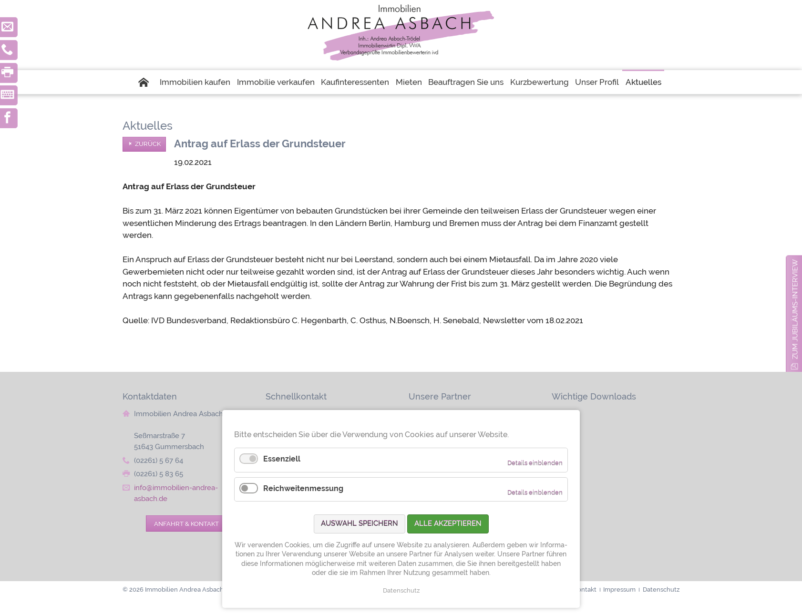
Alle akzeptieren (448, 523)
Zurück (148, 143)
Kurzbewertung (539, 82)
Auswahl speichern (359, 523)
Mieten (409, 82)
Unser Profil (597, 82)
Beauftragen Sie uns (466, 82)
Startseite (147, 82)
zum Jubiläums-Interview (795, 309)
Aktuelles (643, 82)
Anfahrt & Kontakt (186, 523)
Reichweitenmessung (303, 488)
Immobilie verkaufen (276, 82)
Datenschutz (401, 590)
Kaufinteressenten (355, 82)
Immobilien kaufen (195, 82)
